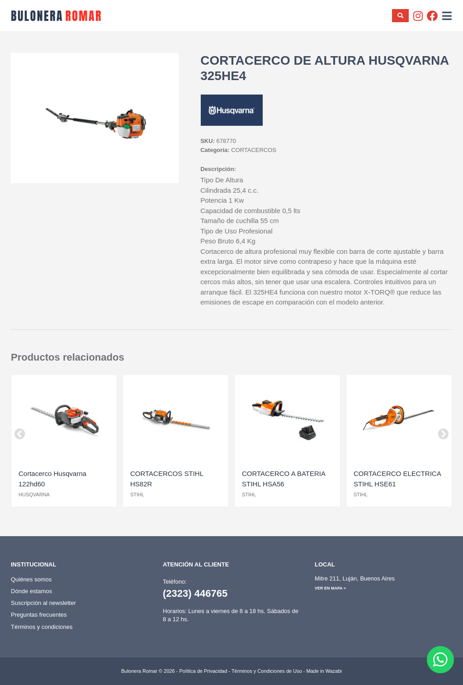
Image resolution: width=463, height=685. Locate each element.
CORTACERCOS (253, 150)
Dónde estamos (31, 591)
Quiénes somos (31, 579)
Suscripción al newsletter (43, 602)
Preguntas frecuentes (39, 614)
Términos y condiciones (42, 626)
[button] (19, 433)
